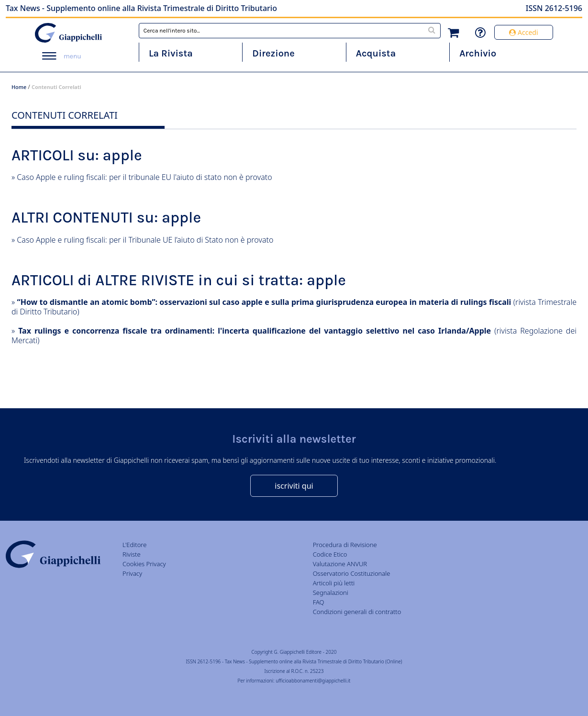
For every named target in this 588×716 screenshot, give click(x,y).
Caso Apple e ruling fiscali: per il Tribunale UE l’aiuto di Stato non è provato (145, 240)
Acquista (376, 53)
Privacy (132, 573)
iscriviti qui (294, 486)
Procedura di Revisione (345, 544)
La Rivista (171, 53)
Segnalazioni (330, 592)
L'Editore (134, 544)
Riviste (131, 554)
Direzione (273, 53)
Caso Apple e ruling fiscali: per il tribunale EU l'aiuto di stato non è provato (144, 177)
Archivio (477, 53)
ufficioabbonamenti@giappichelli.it (313, 680)
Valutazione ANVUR (340, 563)
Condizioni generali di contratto (357, 611)
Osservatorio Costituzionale (351, 573)
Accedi (523, 32)
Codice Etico (330, 554)
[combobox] (290, 30)
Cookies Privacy (144, 563)
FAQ (318, 602)
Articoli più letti (334, 583)
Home (18, 86)
